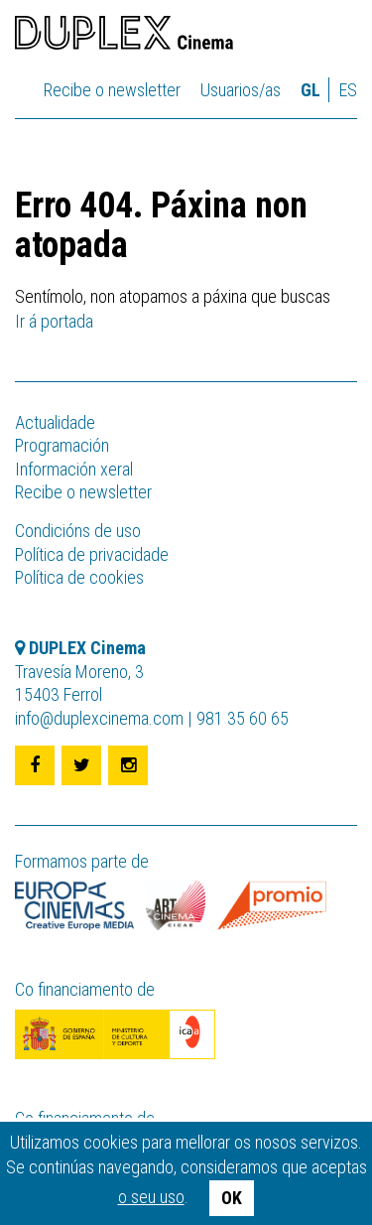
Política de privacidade (92, 554)
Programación (62, 445)
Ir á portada (54, 321)
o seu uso (151, 1196)
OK (231, 1197)
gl (310, 89)
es (348, 89)
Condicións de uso (78, 530)
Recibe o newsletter (112, 89)
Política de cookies (79, 577)
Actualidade (55, 422)
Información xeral (74, 469)
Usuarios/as (240, 89)
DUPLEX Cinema (124, 36)
